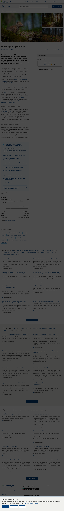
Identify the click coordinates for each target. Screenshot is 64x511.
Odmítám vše (14, 506)
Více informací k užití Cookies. (31, 503)
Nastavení (22, 506)
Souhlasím (5, 506)
